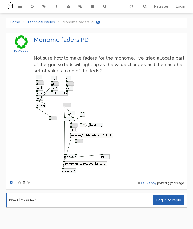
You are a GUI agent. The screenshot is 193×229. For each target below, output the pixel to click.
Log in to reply (168, 200)
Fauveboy (21, 50)
